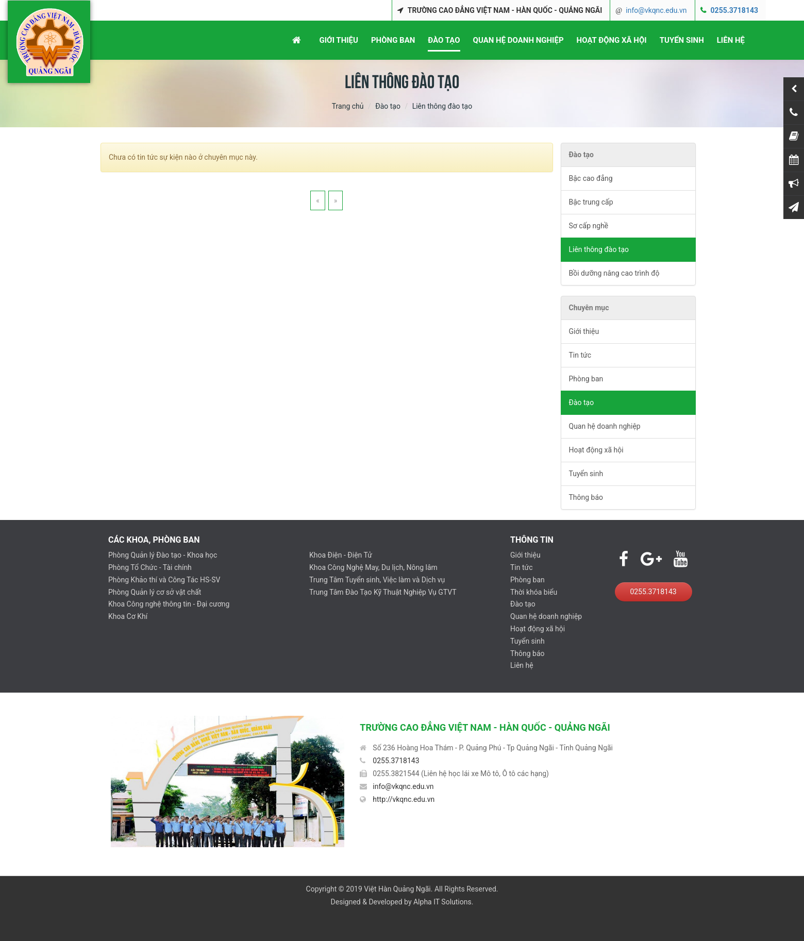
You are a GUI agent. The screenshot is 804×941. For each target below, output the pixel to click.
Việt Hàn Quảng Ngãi (397, 889)
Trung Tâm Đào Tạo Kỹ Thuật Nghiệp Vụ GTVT (383, 592)
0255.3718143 (734, 10)
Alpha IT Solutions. (443, 902)
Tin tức (580, 355)
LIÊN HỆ (731, 40)
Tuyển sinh (586, 473)
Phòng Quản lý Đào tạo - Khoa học (162, 555)
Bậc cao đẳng (591, 178)
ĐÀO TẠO (444, 40)
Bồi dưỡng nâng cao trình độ (614, 273)
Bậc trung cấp (591, 202)
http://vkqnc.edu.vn (403, 799)
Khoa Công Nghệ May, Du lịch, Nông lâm (373, 567)
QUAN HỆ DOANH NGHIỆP (518, 40)
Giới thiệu (584, 331)
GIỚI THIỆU (338, 40)
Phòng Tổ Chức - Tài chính (150, 567)
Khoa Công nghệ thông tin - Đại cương (168, 604)
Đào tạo (387, 106)
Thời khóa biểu (533, 592)
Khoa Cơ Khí (127, 616)
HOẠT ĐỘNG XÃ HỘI (612, 40)
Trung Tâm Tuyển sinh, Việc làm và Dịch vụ (377, 580)
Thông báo (586, 497)
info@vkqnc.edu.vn (656, 10)
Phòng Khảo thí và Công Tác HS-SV (164, 580)
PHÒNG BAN (393, 40)
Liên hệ (521, 665)
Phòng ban (586, 379)
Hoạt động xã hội (596, 450)
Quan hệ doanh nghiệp (605, 426)
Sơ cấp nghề (589, 226)
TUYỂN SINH (682, 40)
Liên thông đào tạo (599, 249)
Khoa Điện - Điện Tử (340, 555)
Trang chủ (348, 106)
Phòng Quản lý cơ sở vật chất (154, 592)
